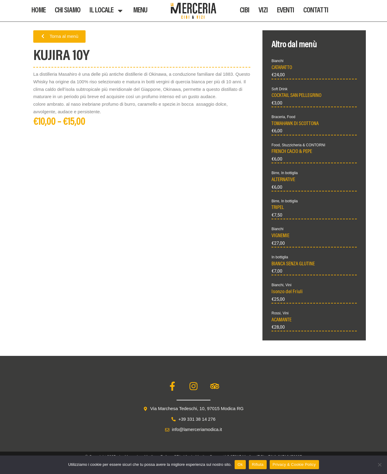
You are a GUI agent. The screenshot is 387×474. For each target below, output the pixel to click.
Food (291, 117)
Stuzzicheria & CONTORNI (303, 145)
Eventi (285, 11)
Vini (288, 286)
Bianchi (277, 61)
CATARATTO (282, 68)
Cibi (244, 11)
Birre (275, 173)
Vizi (263, 11)
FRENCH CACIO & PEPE (292, 152)
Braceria (278, 117)
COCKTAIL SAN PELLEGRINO (296, 96)
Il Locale (106, 11)
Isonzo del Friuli (287, 293)
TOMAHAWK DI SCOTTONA (295, 124)
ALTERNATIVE (283, 180)
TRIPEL (278, 208)
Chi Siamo (67, 11)
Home (38, 11)
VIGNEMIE (280, 237)
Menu (140, 11)
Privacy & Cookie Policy (294, 464)
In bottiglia (289, 173)
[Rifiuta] (379, 465)
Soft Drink (280, 89)
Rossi (276, 315)
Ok (240, 464)
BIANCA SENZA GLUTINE (293, 265)
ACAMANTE (281, 321)
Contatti (315, 11)
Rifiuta (258, 464)
